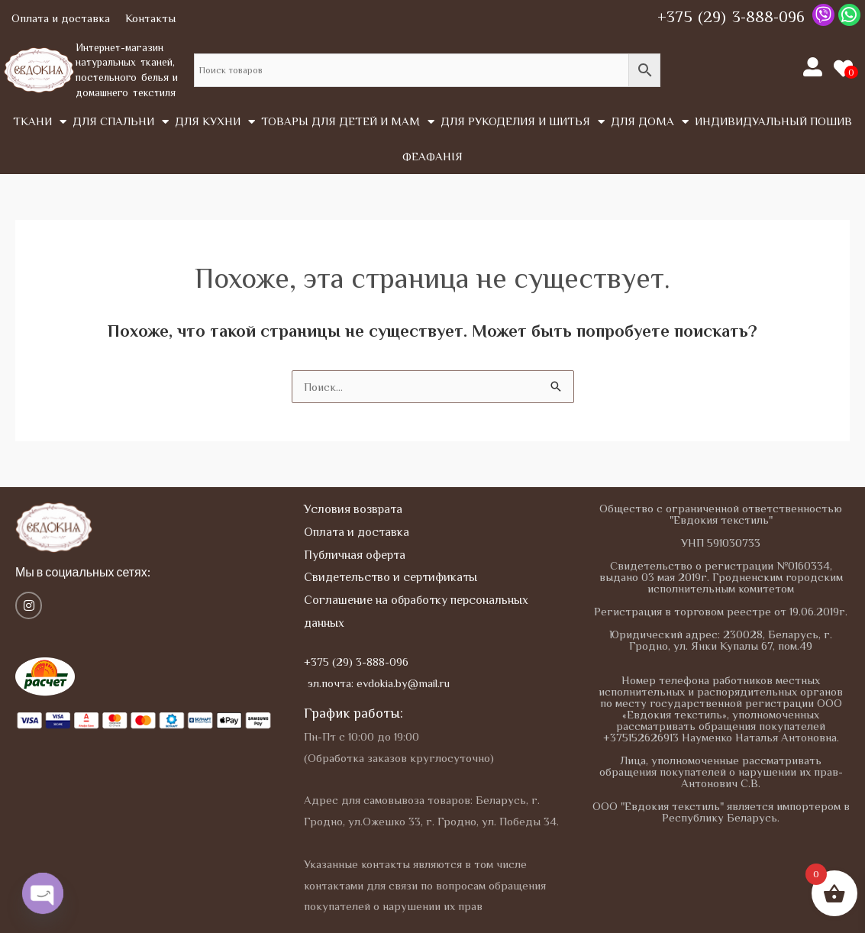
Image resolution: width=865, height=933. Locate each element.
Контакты (150, 17)
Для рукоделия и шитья (523, 121)
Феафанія (432, 156)
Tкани (39, 121)
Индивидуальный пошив (773, 121)
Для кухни (215, 121)
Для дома (650, 121)
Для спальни (121, 121)
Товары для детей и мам (347, 121)
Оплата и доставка (60, 17)
